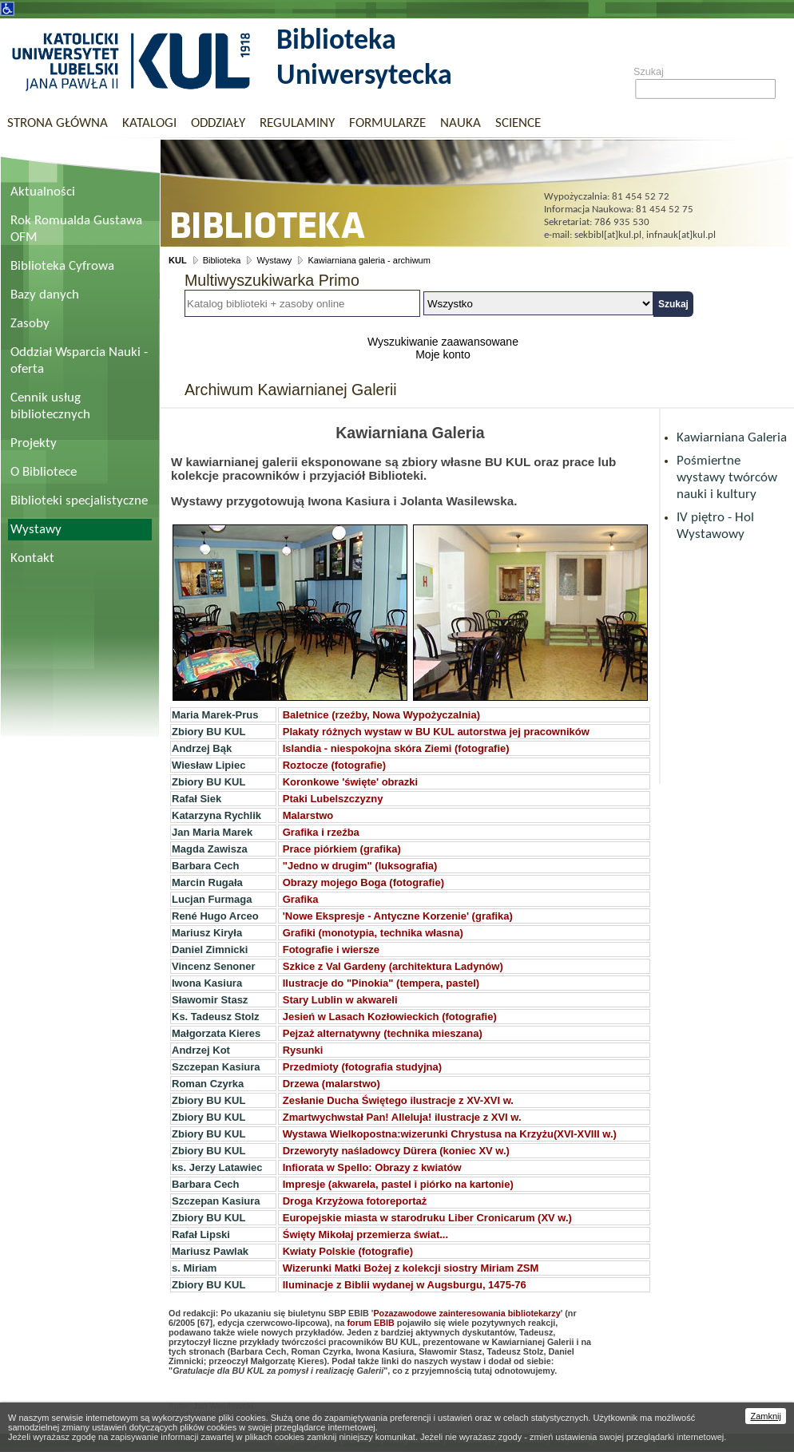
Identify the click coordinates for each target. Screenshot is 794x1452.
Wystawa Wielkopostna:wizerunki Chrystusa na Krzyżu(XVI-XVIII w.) (450, 1134)
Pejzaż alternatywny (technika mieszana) (381, 1033)
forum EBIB (371, 1322)
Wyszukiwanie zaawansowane (442, 341)
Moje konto (442, 354)
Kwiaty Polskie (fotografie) (348, 1251)
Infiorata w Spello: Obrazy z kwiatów (372, 1167)
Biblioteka (222, 260)
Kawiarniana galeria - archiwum (369, 260)
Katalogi (149, 123)
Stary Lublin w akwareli (340, 1000)
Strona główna (57, 123)
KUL (178, 260)
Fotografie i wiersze (331, 949)
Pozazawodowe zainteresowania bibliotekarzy (466, 1313)
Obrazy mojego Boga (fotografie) (363, 882)
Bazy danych (44, 295)
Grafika (301, 899)
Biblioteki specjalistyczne (79, 501)
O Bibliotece (43, 472)
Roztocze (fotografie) (334, 765)
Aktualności (42, 192)
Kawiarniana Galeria (732, 438)
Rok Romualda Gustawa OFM (76, 229)
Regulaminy (297, 123)
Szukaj (648, 71)
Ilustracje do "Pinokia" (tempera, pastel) (381, 983)
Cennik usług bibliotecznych (50, 406)
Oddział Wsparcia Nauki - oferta (79, 361)
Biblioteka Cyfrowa (62, 266)
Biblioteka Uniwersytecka (364, 59)
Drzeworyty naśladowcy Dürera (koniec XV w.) (396, 1151)
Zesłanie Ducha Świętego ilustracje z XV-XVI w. (398, 1100)
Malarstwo (308, 815)
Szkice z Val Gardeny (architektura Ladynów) (393, 966)
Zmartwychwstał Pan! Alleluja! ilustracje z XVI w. (402, 1117)
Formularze (387, 123)
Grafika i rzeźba (321, 832)
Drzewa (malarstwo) (331, 1084)
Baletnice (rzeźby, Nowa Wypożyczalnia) (381, 715)
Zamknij (765, 1416)
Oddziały (218, 123)
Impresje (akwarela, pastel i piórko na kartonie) (398, 1184)
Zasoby (30, 323)
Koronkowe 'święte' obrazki (350, 782)
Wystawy (36, 529)
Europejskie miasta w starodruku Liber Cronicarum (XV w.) (427, 1218)
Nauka (460, 123)
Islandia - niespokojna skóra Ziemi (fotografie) (396, 748)
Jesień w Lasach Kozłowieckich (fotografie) (390, 1017)
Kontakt (32, 558)
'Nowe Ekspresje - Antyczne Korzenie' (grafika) (398, 916)
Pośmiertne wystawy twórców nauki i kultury (727, 477)
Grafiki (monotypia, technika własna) (373, 933)
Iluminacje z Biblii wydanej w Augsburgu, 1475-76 (404, 1285)
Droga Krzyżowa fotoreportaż (355, 1201)
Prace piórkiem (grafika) (342, 849)
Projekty (33, 443)
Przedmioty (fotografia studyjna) (362, 1067)
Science (518, 123)
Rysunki (303, 1050)
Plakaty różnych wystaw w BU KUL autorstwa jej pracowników (436, 732)
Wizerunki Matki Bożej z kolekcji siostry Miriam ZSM (411, 1268)
